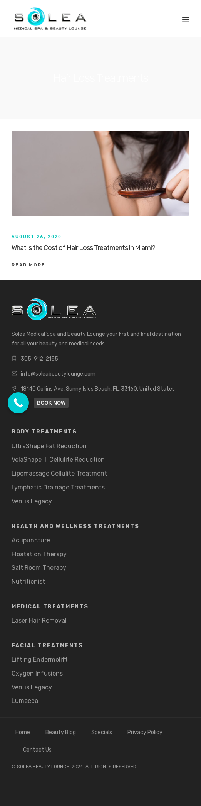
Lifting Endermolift (40, 659)
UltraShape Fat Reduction (49, 446)
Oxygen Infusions (37, 673)
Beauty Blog (60, 732)
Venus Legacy (32, 501)
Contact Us (37, 750)
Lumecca (25, 700)
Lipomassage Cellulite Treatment (59, 473)
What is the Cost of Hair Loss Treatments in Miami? (83, 248)
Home (22, 732)
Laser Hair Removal (39, 620)
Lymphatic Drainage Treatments (58, 487)
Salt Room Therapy (39, 567)
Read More (28, 265)
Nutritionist (28, 581)
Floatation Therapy (39, 554)
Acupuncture (31, 540)
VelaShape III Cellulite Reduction (58, 459)
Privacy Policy (144, 732)
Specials (101, 732)
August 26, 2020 (37, 236)
